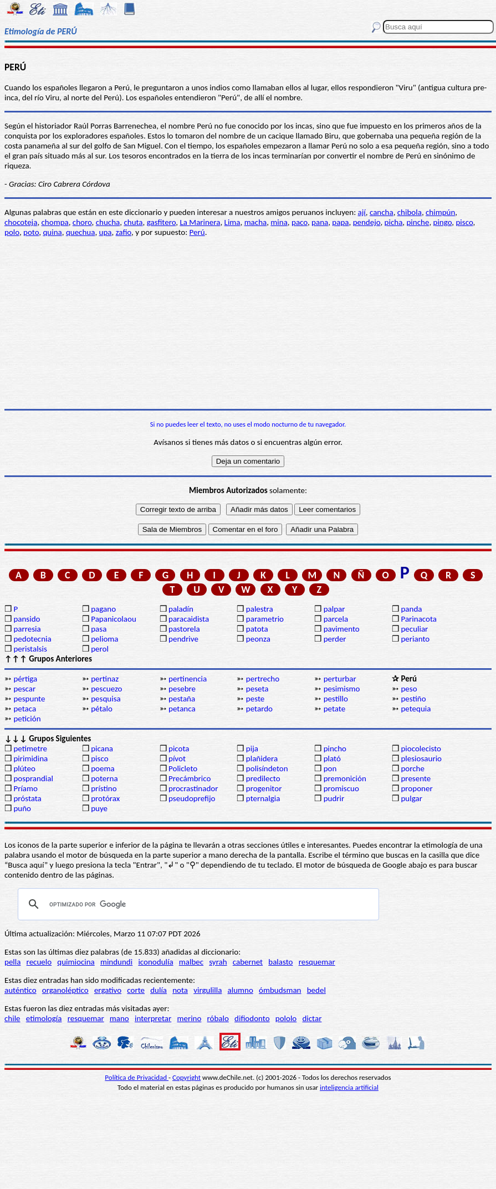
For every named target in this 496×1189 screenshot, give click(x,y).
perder (335, 639)
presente (416, 778)
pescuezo (106, 689)
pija (252, 749)
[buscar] (196, 904)
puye (99, 808)
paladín (180, 609)
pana (319, 222)
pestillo (336, 699)
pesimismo (342, 689)
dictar (311, 1018)
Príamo (25, 788)
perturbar (340, 679)
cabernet (248, 962)
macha (255, 222)
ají (362, 212)
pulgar (411, 798)
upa (105, 232)
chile (12, 1018)
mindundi (116, 962)
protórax (105, 798)
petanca (182, 709)
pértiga (25, 679)
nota (180, 990)
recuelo (39, 962)
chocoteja (20, 222)
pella (12, 962)
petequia (416, 709)
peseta (257, 689)
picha (394, 222)
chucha (108, 222)
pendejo (367, 222)
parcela (336, 619)
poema (102, 768)
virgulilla (207, 990)
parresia (26, 629)
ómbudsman (280, 990)
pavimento (342, 629)
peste (255, 699)
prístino (103, 788)
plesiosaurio (421, 758)
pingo (442, 222)
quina (52, 232)
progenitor (264, 788)
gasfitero (161, 222)
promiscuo (341, 788)
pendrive (183, 639)
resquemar (317, 962)
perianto (415, 639)
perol (100, 649)
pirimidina (30, 758)
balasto (280, 962)
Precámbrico (189, 778)
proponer (416, 788)
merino (189, 1018)
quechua (80, 232)
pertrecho (262, 679)
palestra (259, 609)
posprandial (33, 778)
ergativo (107, 990)
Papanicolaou (113, 619)
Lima (232, 222)
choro (82, 222)
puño (22, 808)
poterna (104, 778)
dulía (158, 990)
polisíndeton (267, 768)
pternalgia (263, 798)
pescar (24, 689)
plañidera (262, 758)
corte (136, 990)
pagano (103, 609)
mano (119, 1018)
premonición (345, 778)
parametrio (265, 619)
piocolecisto (421, 749)
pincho (335, 749)
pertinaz (105, 679)
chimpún (440, 212)
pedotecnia (32, 639)
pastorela (184, 629)
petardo (259, 709)
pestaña (181, 699)
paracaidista (188, 619)
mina (279, 222)
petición (26, 719)
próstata (27, 798)
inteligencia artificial (349, 1087)
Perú (197, 232)
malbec (191, 962)
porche (413, 768)
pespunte (29, 699)
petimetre (30, 749)
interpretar (153, 1018)
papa (340, 222)
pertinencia (187, 679)
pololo (286, 1018)
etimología (44, 1018)
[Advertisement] (248, 323)
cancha (381, 212)
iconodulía (155, 962)
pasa (98, 629)
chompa (55, 222)
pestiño (413, 699)
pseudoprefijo (192, 798)
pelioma (104, 639)
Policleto (182, 768)
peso (409, 689)
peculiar (414, 629)
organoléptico (65, 990)
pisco (464, 222)
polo (11, 232)
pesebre (182, 689)
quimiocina (75, 962)
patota (257, 629)
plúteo (24, 768)
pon (330, 768)
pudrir (334, 798)
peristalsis (30, 649)
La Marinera (200, 222)
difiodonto (252, 1018)
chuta (133, 222)
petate (334, 709)
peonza (258, 639)
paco (300, 222)
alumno (240, 990)
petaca (24, 709)
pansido (26, 619)
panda (411, 609)
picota (178, 749)
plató (332, 758)
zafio (123, 232)
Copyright (186, 1077)
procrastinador (193, 788)
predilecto (263, 778)
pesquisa (105, 699)
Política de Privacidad (136, 1077)
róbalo (218, 1018)
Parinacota (419, 619)
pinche (417, 222)
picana (102, 749)
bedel (316, 990)
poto (31, 232)
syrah (218, 962)
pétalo (102, 709)
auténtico (20, 990)
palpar (334, 609)
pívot (177, 758)
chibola (409, 212)
